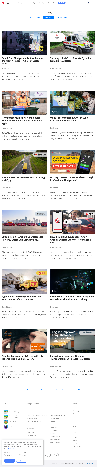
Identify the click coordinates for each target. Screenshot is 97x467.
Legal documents (78, 446)
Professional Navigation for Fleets (37, 415)
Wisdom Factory (88, 463)
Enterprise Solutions (24, 3)
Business (48, 17)
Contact (75, 426)
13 (79, 389)
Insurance (53, 433)
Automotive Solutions (33, 418)
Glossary (75, 443)
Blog (49, 3)
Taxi (51, 424)
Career (75, 417)
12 (73, 389)
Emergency (53, 421)
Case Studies (62, 17)
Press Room (76, 423)
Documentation (31, 435)
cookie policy (10, 448)
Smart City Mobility (55, 439)
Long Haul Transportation (57, 415)
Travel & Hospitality (55, 436)
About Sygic (76, 411)
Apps (13, 3)
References (76, 414)
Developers (42, 3)
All (31, 17)
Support (35, 3)
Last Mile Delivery (55, 418)
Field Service (53, 427)
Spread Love (76, 420)
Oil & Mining (53, 430)
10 (62, 389)
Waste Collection (55, 442)
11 (67, 389)
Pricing (75, 437)
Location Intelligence (56, 445)
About (54, 3)
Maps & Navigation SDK (34, 421)
